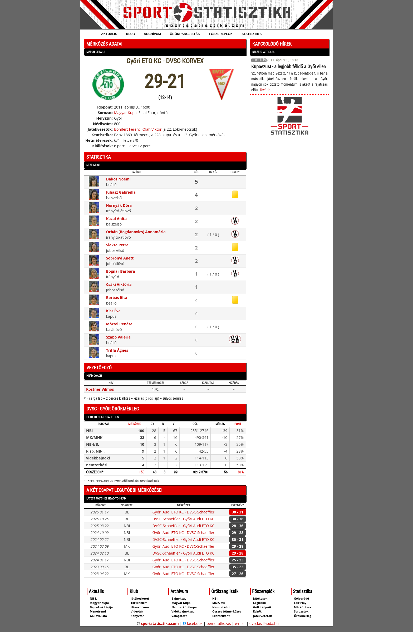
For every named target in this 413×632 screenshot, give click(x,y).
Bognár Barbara (120, 271)
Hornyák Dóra (119, 205)
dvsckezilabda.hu (264, 623)
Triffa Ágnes (117, 350)
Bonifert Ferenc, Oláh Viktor (138, 129)
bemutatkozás (218, 623)
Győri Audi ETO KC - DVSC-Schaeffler (183, 512)
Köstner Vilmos (100, 389)
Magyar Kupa (125, 112)
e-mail (240, 623)
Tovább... (266, 90)
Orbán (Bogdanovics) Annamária (136, 231)
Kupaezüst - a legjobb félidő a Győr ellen (288, 66)
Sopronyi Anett (120, 258)
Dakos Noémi (118, 179)
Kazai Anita (116, 218)
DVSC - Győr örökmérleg (112, 408)
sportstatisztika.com (160, 623)
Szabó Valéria (118, 337)
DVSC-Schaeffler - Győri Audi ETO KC (183, 518)
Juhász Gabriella (121, 192)
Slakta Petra (117, 244)
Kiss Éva (113, 310)
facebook (193, 623)
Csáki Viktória (119, 284)
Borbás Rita (116, 297)
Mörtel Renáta (119, 323)
